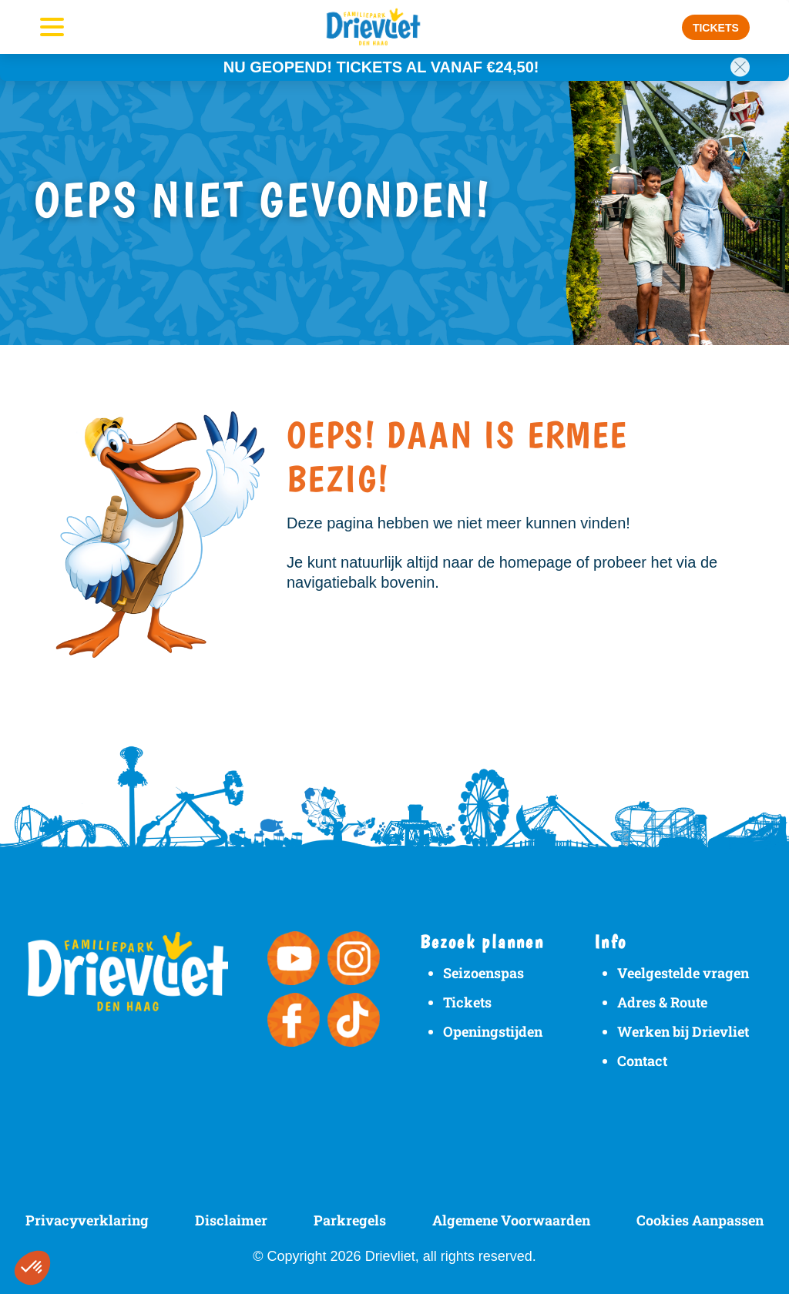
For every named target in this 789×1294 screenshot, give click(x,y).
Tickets (467, 1002)
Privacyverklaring (87, 1220)
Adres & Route (662, 1002)
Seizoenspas (483, 973)
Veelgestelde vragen (683, 973)
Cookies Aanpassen (700, 1220)
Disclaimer (231, 1220)
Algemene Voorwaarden (511, 1220)
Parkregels (350, 1220)
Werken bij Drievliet (683, 1031)
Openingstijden (492, 1031)
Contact (642, 1060)
